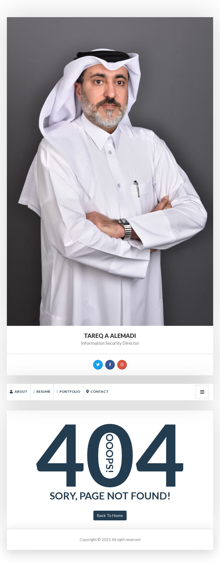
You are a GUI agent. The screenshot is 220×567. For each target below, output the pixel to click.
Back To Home (110, 515)
